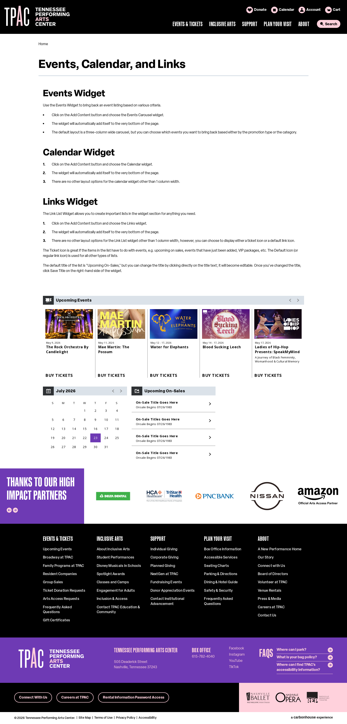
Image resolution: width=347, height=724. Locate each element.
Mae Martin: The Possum (113, 349)
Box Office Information (222, 549)
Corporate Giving (164, 557)
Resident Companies (60, 574)
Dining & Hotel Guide (221, 582)
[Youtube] (236, 661)
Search (331, 24)
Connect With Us (33, 697)
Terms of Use (103, 718)
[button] (113, 391)
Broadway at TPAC (58, 557)
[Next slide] (15, 510)
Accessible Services (220, 557)
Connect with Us (271, 566)
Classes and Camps (113, 582)
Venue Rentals (269, 591)
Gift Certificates (56, 620)
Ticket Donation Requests (64, 591)
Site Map (85, 718)
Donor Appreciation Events (172, 591)
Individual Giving (163, 549)
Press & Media (269, 599)
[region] (85, 425)
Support (249, 23)
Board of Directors (273, 574)
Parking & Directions (220, 574)
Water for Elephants (169, 347)
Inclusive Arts (222, 23)
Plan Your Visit (278, 23)
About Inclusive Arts (113, 549)
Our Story (266, 557)
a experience (312, 717)
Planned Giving (162, 566)
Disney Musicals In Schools (119, 566)
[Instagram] (237, 655)
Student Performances (115, 557)
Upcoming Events (57, 549)
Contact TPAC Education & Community (118, 610)
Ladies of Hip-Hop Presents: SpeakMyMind (277, 349)
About (303, 23)
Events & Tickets (187, 23)
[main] (173, 251)
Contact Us (267, 615)
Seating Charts (216, 566)
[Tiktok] (234, 667)
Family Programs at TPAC (63, 566)
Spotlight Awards (111, 574)
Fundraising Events (166, 582)
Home (43, 44)
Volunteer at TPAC (272, 582)
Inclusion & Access (112, 599)
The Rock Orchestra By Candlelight (67, 349)
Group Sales (53, 582)
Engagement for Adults (116, 591)
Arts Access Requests (61, 599)
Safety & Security (218, 591)
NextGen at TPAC (164, 574)
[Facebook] (236, 648)
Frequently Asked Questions (57, 610)
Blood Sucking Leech (222, 347)
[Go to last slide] (9, 510)
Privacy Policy (125, 718)
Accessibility (147, 718)
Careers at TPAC (271, 607)
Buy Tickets (59, 375)
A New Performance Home (279, 549)
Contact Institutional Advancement (167, 601)
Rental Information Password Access (133, 697)
